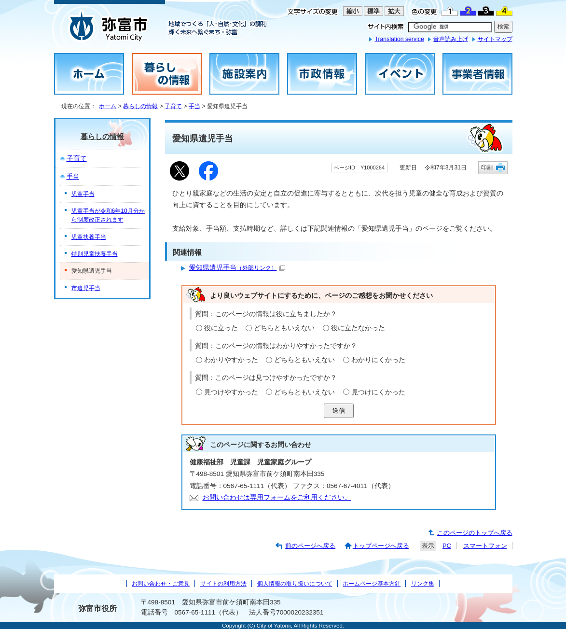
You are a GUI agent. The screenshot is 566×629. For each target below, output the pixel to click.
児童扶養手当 (88, 237)
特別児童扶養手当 (94, 254)
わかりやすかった (231, 359)
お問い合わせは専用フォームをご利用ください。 (277, 497)
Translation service (399, 39)
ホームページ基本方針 (371, 583)
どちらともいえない (284, 328)
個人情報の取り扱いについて (294, 583)
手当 (194, 106)
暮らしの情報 (140, 106)
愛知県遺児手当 (237, 267)
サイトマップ (495, 39)
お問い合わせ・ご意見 (161, 583)
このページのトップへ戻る (474, 532)
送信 (338, 410)
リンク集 (422, 583)
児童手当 (83, 194)
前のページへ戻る (310, 545)
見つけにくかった (378, 392)
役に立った (221, 328)
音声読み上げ (450, 39)
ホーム (107, 106)
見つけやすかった (231, 392)
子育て (173, 106)
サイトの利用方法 (223, 583)
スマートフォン (485, 545)
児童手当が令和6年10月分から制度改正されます (108, 215)
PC (446, 545)
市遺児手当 (85, 288)
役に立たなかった (358, 328)
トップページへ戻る (381, 545)
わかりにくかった (378, 359)
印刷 (487, 167)
